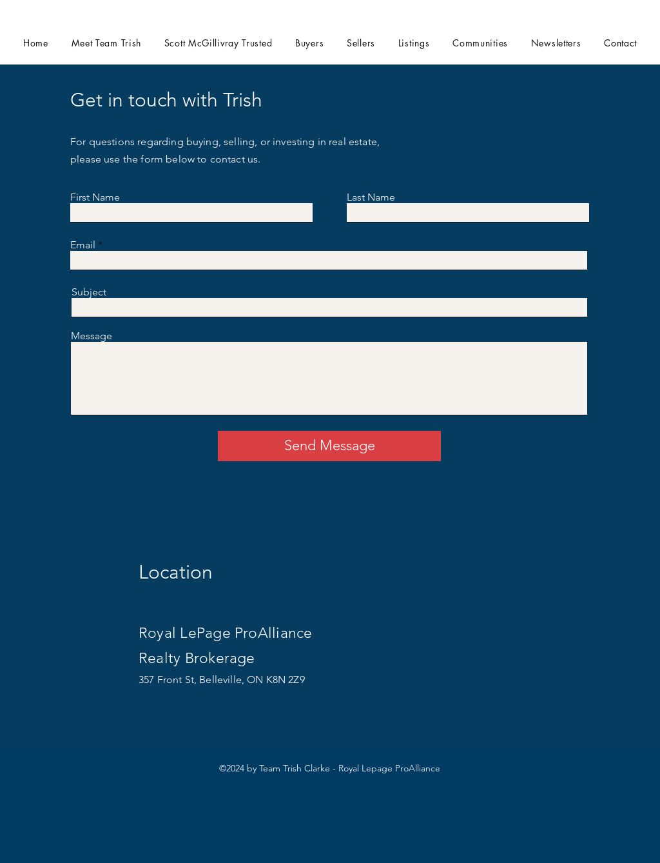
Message (91, 336)
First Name (95, 197)
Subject (89, 292)
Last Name (371, 197)
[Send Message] (329, 446)
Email (82, 245)
